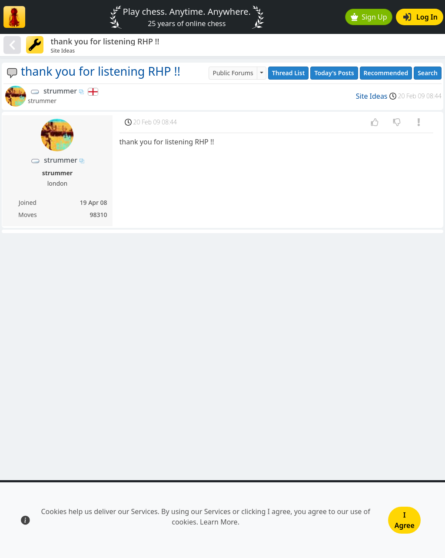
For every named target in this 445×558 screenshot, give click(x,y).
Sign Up (369, 17)
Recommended (386, 73)
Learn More (219, 522)
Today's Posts (334, 73)
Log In (420, 17)
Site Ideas (372, 96)
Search (428, 73)
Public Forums (233, 73)
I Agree (405, 520)
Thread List (288, 73)
